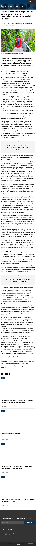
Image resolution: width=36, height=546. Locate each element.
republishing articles (14, 366)
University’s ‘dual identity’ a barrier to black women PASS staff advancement (17, 467)
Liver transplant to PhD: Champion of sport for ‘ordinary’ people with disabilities (17, 401)
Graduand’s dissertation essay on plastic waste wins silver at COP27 (18, 500)
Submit (29, 522)
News (3, 378)
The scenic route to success (11, 433)
